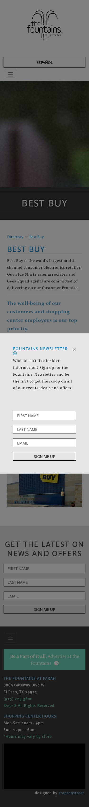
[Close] (74, 349)
